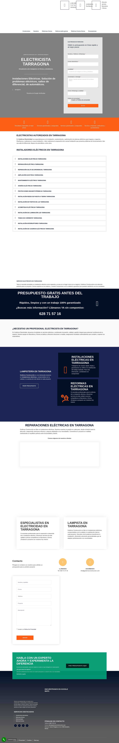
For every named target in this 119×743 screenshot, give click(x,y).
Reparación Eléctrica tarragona (31, 164)
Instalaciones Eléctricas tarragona (32, 159)
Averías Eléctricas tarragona (29, 186)
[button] (59, 158)
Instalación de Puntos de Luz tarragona (33, 202)
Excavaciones (92, 31)
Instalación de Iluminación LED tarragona (34, 212)
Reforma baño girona (61, 31)
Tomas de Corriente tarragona (30, 218)
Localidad (71, 69)
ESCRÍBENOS (90, 569)
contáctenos (89, 4)
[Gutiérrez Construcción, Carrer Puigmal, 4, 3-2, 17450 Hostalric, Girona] (58, 706)
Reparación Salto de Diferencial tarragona (35, 169)
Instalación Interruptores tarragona (32, 223)
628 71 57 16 (50, 314)
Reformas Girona (47, 31)
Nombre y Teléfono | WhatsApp (77, 54)
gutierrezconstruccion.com (30, 54)
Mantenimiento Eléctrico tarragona (32, 180)
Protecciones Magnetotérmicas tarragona (34, 191)
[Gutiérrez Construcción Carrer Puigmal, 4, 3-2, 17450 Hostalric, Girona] (78, 610)
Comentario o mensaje (74, 76)
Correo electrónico (73, 61)
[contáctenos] (80, 5)
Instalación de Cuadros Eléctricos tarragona (36, 229)
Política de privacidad (83, 100)
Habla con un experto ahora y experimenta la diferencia (35, 660)
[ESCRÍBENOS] (90, 562)
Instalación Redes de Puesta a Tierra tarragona (36, 196)
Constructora (26, 31)
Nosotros (36, 31)
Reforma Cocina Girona (78, 31)
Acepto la (80, 100)
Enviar (83, 105)
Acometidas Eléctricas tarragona (31, 207)
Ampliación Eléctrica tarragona (30, 175)
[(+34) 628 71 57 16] (64, 5)
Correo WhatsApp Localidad (75, 90)
